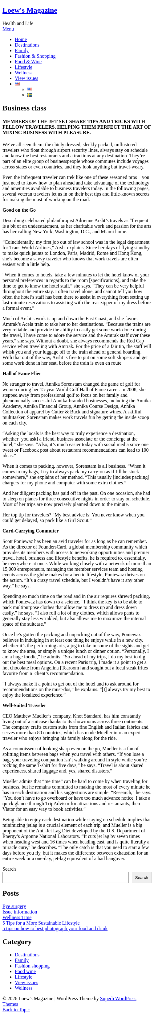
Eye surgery (14, 906)
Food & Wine (28, 61)
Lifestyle (23, 67)
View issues (26, 78)
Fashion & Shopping (35, 56)
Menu (8, 28)
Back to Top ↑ (16, 1009)
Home (21, 39)
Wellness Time (16, 917)
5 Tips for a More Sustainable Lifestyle (41, 923)
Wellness (23, 72)
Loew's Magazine (29, 10)
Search (9, 869)
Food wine (25, 971)
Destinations (27, 45)
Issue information (19, 911)
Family (22, 50)
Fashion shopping (32, 965)
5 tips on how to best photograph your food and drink (54, 928)
